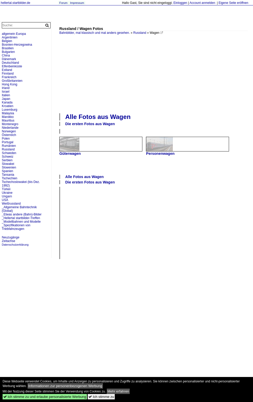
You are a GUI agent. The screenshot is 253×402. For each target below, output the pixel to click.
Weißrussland (11, 203)
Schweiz (7, 156)
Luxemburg (9, 109)
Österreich (9, 135)
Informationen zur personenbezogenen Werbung (65, 386)
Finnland (8, 73)
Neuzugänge (10, 237)
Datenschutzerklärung (15, 244)
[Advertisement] (111, 73)
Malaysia (8, 113)
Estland (7, 70)
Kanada (7, 102)
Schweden (9, 153)
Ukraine (7, 193)
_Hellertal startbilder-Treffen (21, 218)
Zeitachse (8, 241)
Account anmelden (202, 3)
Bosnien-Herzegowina (17, 44)
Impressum (77, 2)
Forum (63, 2)
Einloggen (180, 3)
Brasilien (8, 48)
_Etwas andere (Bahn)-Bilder (22, 214)
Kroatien (7, 106)
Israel (5, 91)
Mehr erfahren (118, 391)
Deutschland (10, 63)
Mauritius (8, 120)
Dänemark (9, 59)
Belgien (7, 41)
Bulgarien (8, 52)
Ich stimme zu (101, 397)
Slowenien (9, 167)
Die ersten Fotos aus (90, 124)
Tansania (8, 174)
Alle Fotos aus (97, 116)
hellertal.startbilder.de (15, 3)
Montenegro (10, 124)
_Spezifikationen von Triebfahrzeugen (16, 227)
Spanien (7, 171)
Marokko (8, 117)
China (6, 55)
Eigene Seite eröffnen (233, 3)
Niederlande (10, 128)
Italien (6, 95)
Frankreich (9, 77)
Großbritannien (12, 81)
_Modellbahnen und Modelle (21, 221)
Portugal (7, 142)
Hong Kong (9, 84)
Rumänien (9, 146)
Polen (6, 138)
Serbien (7, 160)
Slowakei (8, 164)
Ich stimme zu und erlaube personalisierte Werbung (44, 397)
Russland (139, 33)
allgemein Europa (14, 34)
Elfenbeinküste (12, 66)
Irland (6, 88)
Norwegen (9, 131)
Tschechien (9, 178)
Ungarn (7, 196)
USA (5, 200)
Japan (6, 99)
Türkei (6, 189)
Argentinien (10, 37)
